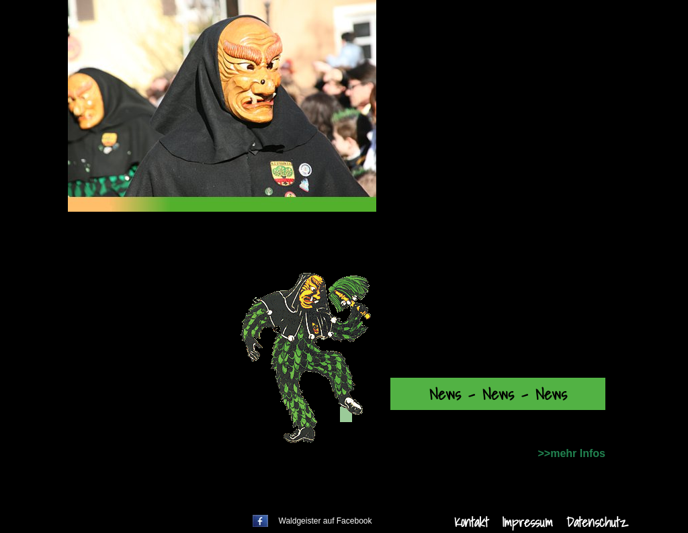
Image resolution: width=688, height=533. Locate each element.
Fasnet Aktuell (159, 285)
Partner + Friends (168, 371)
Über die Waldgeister (173, 328)
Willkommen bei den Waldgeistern (213, 242)
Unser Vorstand (161, 350)
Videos (133, 414)
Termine (142, 264)
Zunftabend (150, 307)
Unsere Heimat (164, 457)
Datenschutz (597, 522)
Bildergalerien (156, 393)
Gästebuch (148, 436)
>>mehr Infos (571, 453)
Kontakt (471, 522)
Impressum (527, 522)
